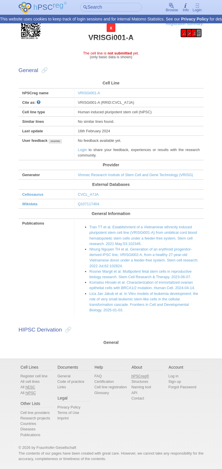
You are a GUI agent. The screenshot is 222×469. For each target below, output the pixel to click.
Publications (30, 435)
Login (197, 7)
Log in (173, 376)
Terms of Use (68, 412)
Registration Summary (184, 24)
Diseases (28, 429)
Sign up (174, 381)
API (134, 393)
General (64, 376)
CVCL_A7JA (88, 194)
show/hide (55, 141)
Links (61, 387)
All (27, 387)
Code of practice (70, 381)
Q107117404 (88, 204)
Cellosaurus (32, 194)
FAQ (98, 376)
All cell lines (30, 381)
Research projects (35, 418)
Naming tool (141, 387)
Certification (104, 381)
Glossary (101, 393)
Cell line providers (35, 412)
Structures (139, 381)
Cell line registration (110, 387)
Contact (137, 398)
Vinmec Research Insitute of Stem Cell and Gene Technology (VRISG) (135, 175)
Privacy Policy (194, 19)
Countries (28, 423)
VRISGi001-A (89, 93)
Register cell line (33, 376)
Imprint (63, 418)
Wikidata (30, 204)
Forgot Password (182, 387)
